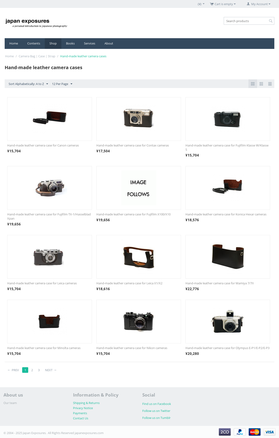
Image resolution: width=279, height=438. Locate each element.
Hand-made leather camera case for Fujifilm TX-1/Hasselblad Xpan (49, 216)
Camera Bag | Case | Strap (37, 56)
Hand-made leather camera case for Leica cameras (42, 283)
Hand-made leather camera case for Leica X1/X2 (129, 283)
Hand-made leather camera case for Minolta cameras (43, 348)
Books (70, 43)
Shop (53, 43)
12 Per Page (62, 84)
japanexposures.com (89, 433)
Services (89, 43)
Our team (10, 403)
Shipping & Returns (86, 403)
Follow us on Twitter (156, 411)
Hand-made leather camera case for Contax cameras (132, 145)
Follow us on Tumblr (156, 418)
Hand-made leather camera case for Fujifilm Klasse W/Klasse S (227, 147)
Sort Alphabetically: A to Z (28, 84)
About (109, 43)
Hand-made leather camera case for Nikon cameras (131, 348)
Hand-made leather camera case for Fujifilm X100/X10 (133, 214)
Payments (80, 413)
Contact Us (80, 418)
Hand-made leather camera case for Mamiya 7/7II (219, 283)
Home (13, 43)
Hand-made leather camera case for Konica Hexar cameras (225, 214)
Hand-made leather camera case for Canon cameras (43, 145)
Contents (33, 43)
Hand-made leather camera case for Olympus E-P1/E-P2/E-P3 (227, 348)
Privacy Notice (83, 408)
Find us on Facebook (156, 404)
